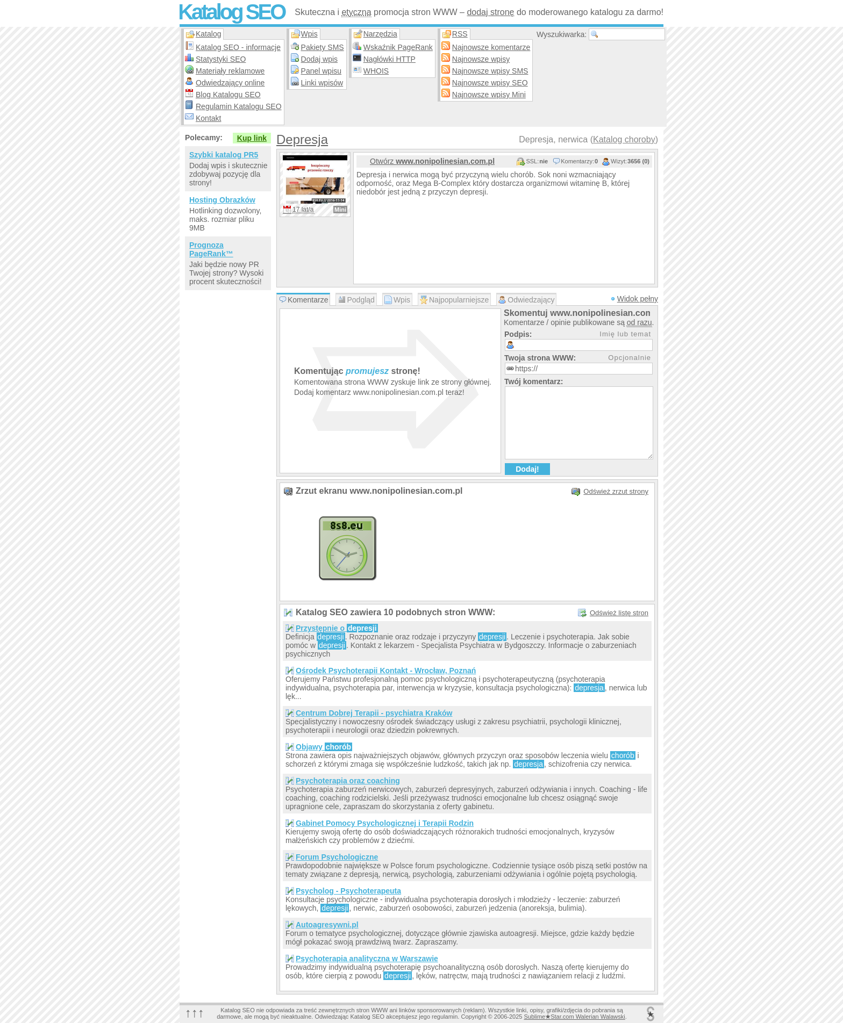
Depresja (302, 139)
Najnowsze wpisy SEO (490, 82)
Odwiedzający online (230, 82)
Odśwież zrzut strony (615, 491)
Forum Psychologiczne (337, 857)
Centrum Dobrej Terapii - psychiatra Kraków (374, 713)
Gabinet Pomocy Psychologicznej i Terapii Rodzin (385, 823)
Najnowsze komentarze (491, 47)
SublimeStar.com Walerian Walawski (574, 1016)
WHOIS (376, 71)
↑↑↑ (194, 1012)
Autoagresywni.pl (327, 924)
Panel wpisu (321, 71)
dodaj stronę (490, 12)
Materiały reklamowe (230, 71)
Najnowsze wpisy (481, 59)
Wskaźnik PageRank (398, 47)
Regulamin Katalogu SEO (239, 106)
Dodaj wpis (319, 59)
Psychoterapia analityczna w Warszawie (367, 958)
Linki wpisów (322, 82)
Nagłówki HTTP (389, 59)
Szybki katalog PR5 (223, 154)
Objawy (324, 747)
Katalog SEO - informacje (238, 47)
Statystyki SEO (221, 59)
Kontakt (208, 118)
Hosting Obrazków (222, 200)
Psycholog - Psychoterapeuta (348, 891)
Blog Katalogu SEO (228, 94)
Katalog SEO (231, 12)
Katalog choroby (624, 139)
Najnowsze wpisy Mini (489, 94)
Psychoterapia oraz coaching (348, 780)
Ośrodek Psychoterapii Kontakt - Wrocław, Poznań (386, 670)
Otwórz (432, 161)
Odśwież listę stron (619, 613)
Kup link (252, 138)
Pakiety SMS (322, 47)
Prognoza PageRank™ (211, 249)
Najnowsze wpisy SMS (490, 71)
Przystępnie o (337, 628)
